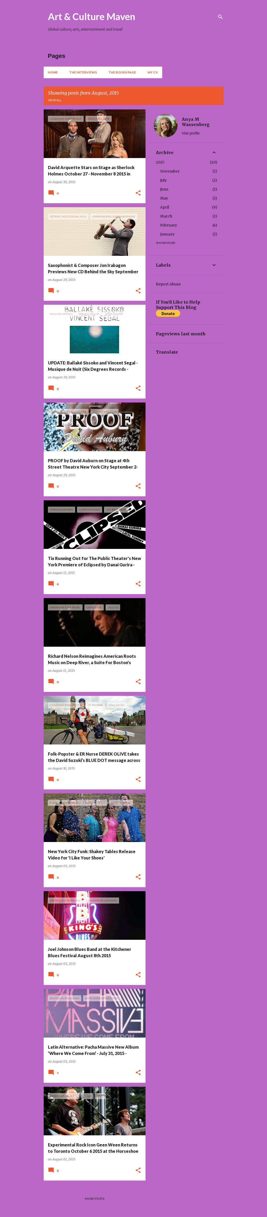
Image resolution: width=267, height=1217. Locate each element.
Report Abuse (168, 284)
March (166, 216)
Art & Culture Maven (91, 16)
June (164, 189)
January (167, 234)
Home (53, 72)
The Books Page (122, 72)
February (168, 225)
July (163, 180)
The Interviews (83, 72)
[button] (138, 193)
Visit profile (191, 133)
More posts (94, 1199)
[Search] (220, 17)
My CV (153, 72)
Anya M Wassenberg (196, 122)
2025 (160, 162)
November (170, 171)
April (164, 207)
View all (55, 100)
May (164, 198)
